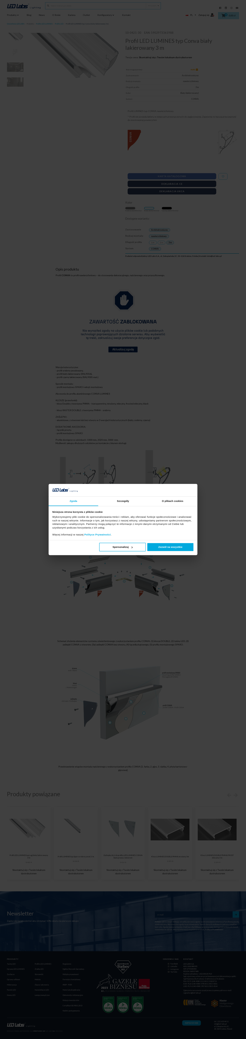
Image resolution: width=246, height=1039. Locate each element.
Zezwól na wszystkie (170, 547)
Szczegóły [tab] (123, 501)
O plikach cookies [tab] (172, 501)
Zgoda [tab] (73, 501)
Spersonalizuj (123, 547)
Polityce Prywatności (97, 534)
